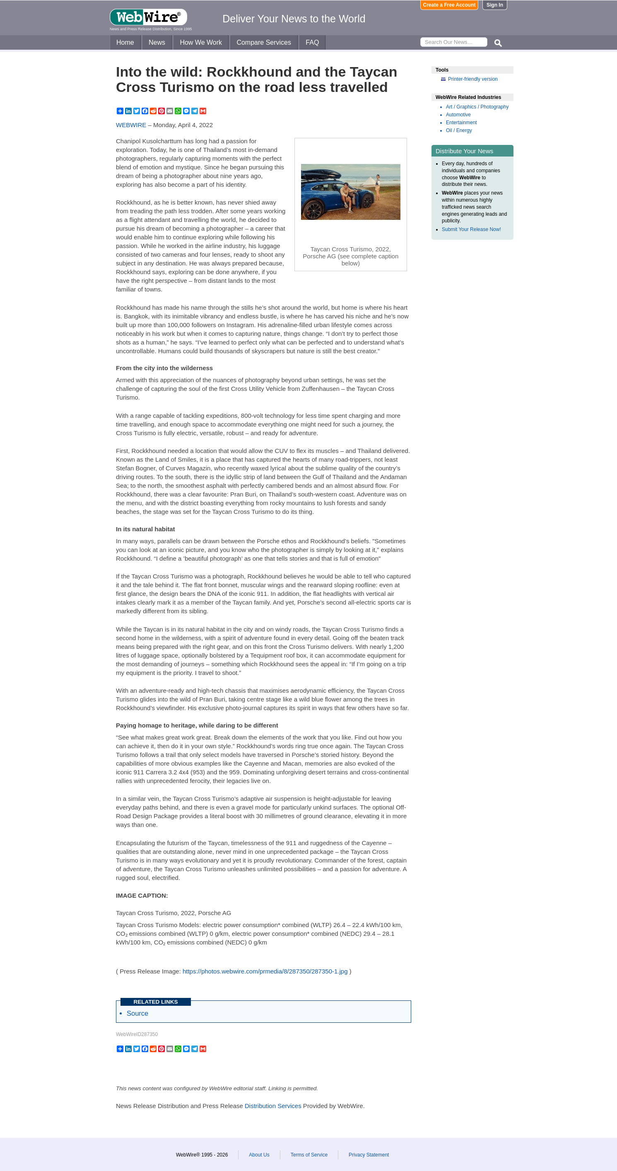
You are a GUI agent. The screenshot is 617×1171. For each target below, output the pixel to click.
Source (137, 1013)
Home (125, 42)
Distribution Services (273, 1105)
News (157, 42)
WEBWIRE (131, 124)
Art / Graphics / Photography (477, 107)
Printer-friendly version (473, 79)
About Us (259, 1155)
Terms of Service (309, 1155)
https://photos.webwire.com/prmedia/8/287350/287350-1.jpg (265, 971)
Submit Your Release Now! (471, 229)
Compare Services (263, 42)
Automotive (458, 115)
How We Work (201, 42)
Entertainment (461, 122)
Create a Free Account (449, 5)
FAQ (312, 42)
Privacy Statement (369, 1155)
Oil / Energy (459, 130)
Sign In (495, 5)
